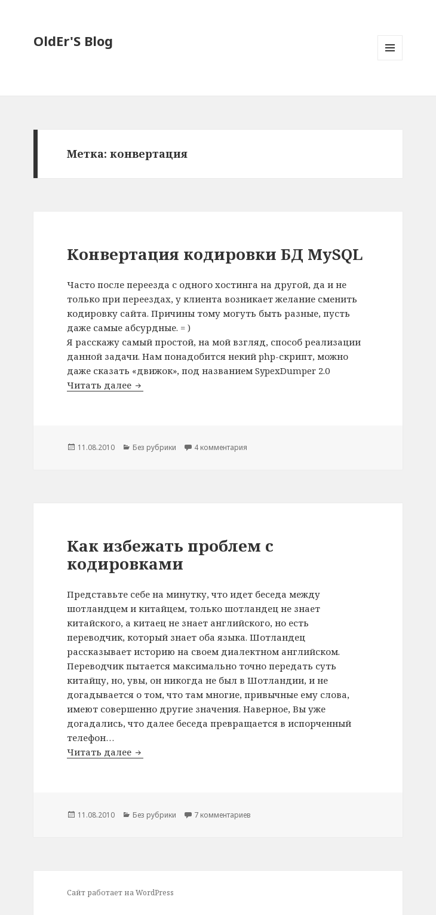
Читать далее (105, 385)
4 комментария (220, 447)
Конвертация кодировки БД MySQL (215, 254)
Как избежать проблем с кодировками (170, 554)
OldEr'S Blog (73, 41)
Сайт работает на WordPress (120, 893)
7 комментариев (222, 815)
